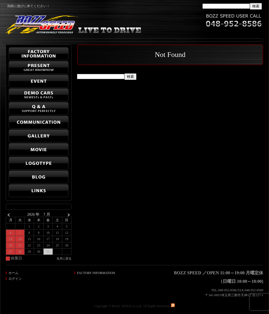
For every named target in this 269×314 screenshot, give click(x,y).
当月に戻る (63, 258)
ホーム (13, 273)
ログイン (15, 279)
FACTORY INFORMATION (96, 273)
